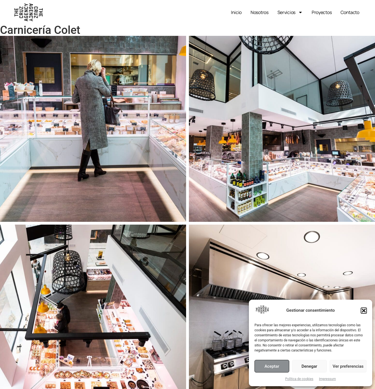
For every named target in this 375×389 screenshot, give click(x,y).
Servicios (290, 12)
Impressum (327, 379)
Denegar (309, 366)
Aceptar (272, 366)
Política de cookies (299, 379)
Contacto (350, 12)
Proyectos (322, 12)
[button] (364, 310)
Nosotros (259, 12)
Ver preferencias (348, 366)
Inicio (236, 12)
